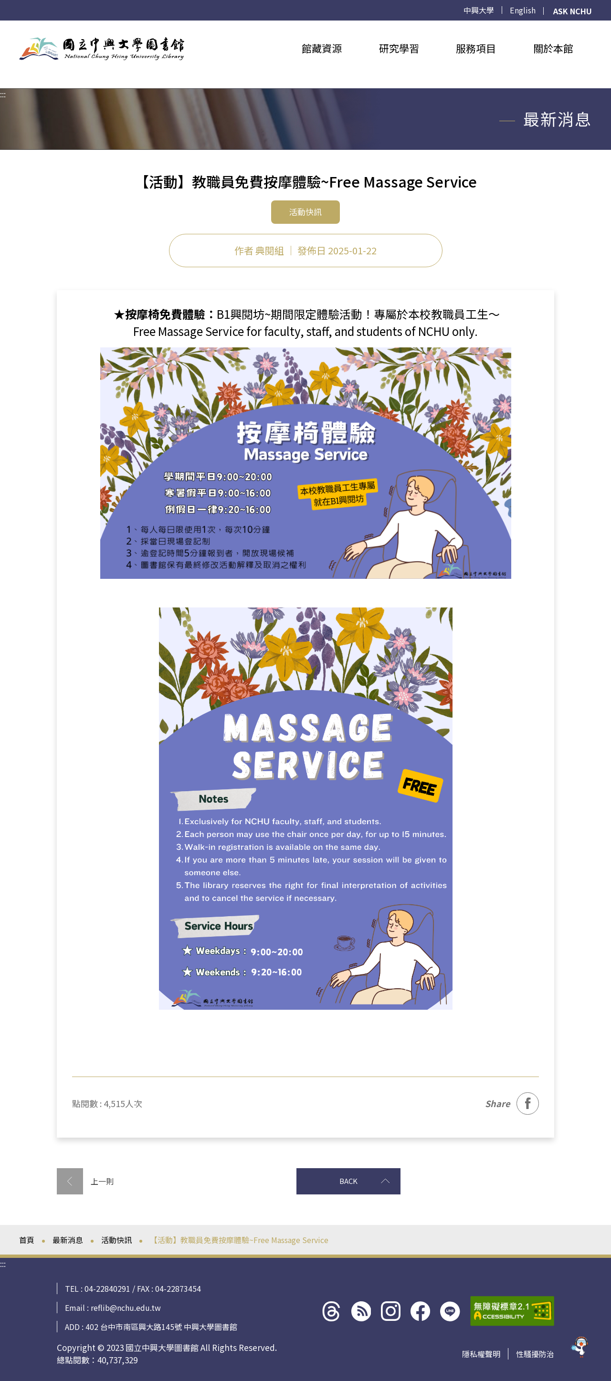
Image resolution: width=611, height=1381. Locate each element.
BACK (321, 1181)
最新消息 (68, 1239)
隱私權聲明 (481, 1354)
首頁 (26, 1239)
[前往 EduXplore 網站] (580, 1345)
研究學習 (399, 48)
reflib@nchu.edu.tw (126, 1307)
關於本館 (553, 48)
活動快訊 (116, 1239)
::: (3, 26)
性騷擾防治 (535, 1354)
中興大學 (479, 10)
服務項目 (476, 48)
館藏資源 (322, 48)
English (523, 10)
